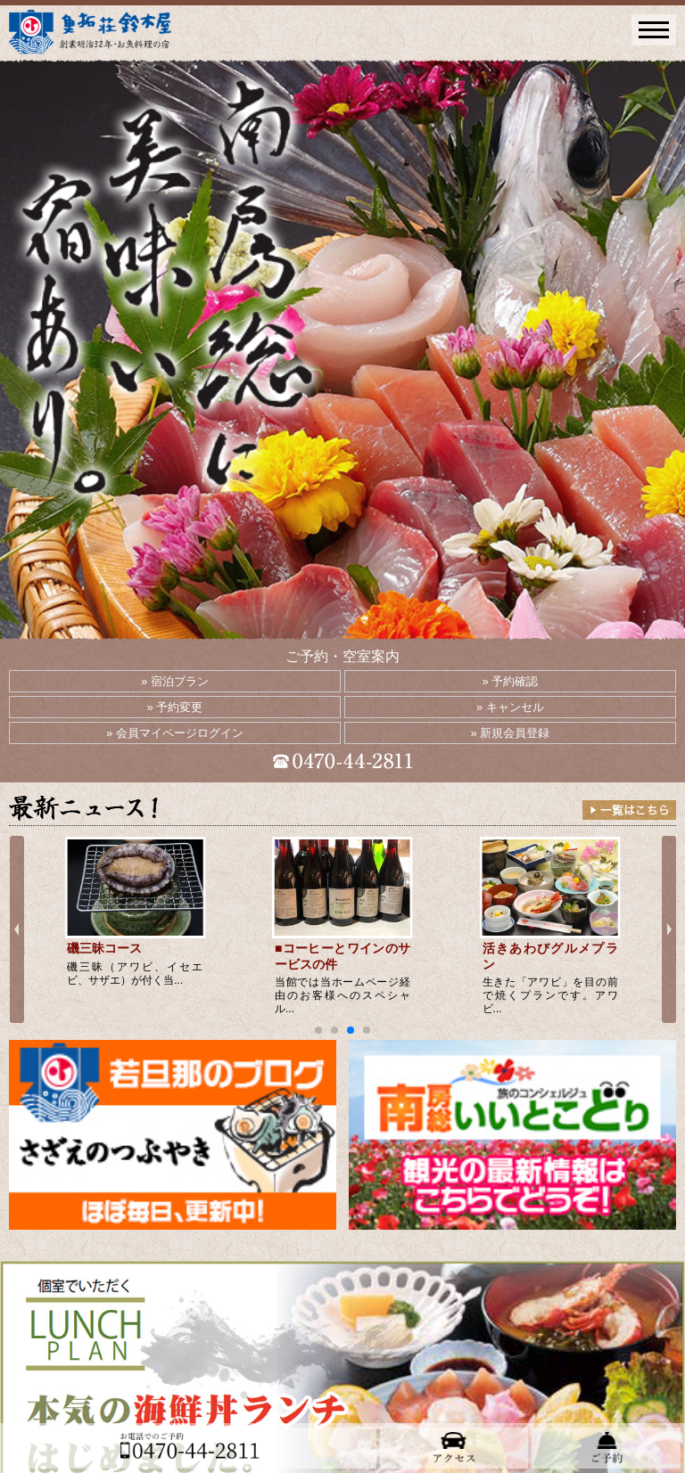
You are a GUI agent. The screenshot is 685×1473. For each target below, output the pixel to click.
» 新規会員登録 (510, 733)
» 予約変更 (175, 707)
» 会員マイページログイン (174, 733)
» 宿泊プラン (175, 681)
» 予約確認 (511, 681)
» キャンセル (510, 707)
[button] (318, 1030)
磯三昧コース (104, 948)
